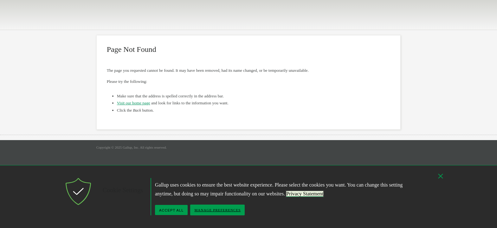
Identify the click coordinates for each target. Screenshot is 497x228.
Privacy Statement (304, 193)
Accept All (171, 210)
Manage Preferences (217, 210)
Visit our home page (133, 103)
